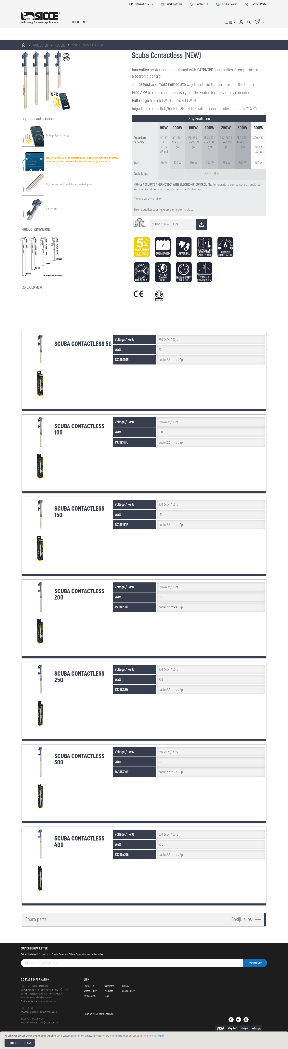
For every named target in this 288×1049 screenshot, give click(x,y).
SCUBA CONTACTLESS (179, 233)
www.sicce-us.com (29, 1020)
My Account (89, 1004)
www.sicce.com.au (29, 1031)
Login (106, 1004)
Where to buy (90, 999)
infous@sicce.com (48, 1020)
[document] (145, 1040)
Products (108, 999)
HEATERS (60, 45)
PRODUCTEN (40, 45)
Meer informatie (156, 1035)
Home (24, 45)
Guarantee (109, 994)
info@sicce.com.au (49, 1031)
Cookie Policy (128, 999)
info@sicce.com (44, 1006)
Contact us (89, 994)
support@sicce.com (47, 1010)
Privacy (125, 994)
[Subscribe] (255, 972)
